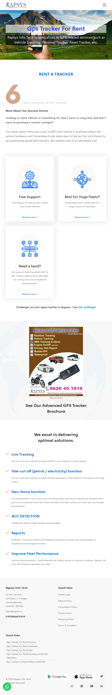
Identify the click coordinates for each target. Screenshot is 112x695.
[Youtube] (91, 685)
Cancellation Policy (67, 607)
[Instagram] (71, 685)
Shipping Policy (66, 619)
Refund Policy (65, 600)
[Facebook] (81, 685)
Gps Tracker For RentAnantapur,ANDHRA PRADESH (27, 656)
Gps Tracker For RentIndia (19, 650)
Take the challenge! (84, 307)
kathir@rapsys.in (14, 611)
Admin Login (64, 594)
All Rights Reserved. (15, 682)
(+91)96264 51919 (15, 616)
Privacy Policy (65, 613)
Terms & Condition (67, 625)
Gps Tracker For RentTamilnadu (21, 646)
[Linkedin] (101, 685)
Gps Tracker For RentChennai (21, 642)
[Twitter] (101, 676)
